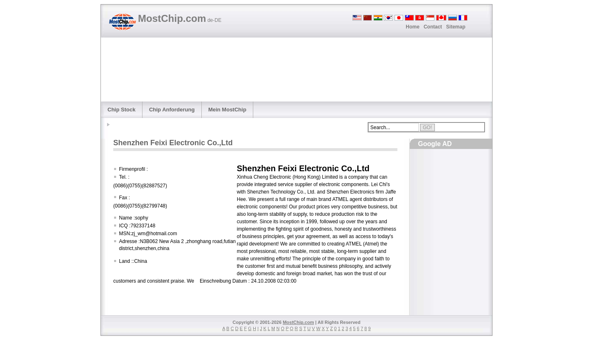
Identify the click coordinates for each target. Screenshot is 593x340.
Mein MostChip (227, 109)
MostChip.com (180, 18)
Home (412, 27)
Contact (433, 27)
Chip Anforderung (172, 109)
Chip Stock (121, 109)
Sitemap (455, 27)
